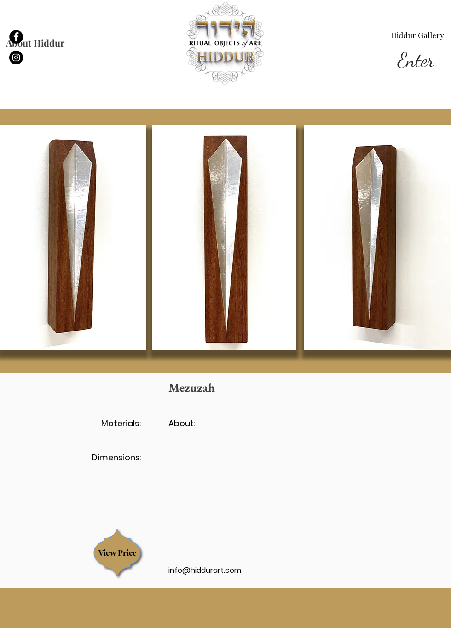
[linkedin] (16, 57)
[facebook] (16, 37)
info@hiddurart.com (204, 570)
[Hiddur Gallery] (417, 35)
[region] (117, 553)
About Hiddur (35, 42)
